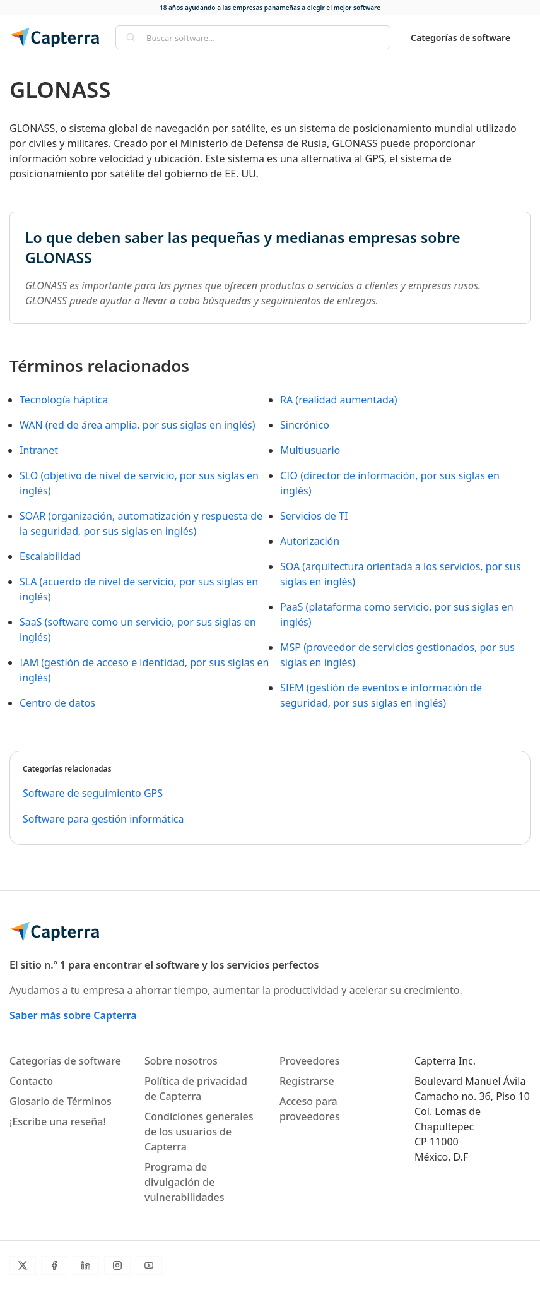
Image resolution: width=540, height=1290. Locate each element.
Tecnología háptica (64, 400)
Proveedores (309, 1061)
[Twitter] (22, 1265)
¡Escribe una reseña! (57, 1121)
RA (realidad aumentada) (338, 400)
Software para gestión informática (103, 819)
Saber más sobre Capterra (73, 1015)
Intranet (39, 450)
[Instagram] (117, 1265)
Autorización (309, 541)
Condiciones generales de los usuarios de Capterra (199, 1131)
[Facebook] (54, 1265)
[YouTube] (149, 1265)
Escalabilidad (50, 556)
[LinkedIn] (86, 1265)
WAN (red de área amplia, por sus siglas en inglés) (137, 425)
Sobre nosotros (181, 1061)
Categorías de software (460, 38)
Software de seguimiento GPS (93, 793)
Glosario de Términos (60, 1101)
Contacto (31, 1081)
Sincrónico (304, 425)
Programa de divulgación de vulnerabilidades (184, 1182)
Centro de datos (57, 703)
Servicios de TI (314, 516)
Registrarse (306, 1081)
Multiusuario (310, 450)
